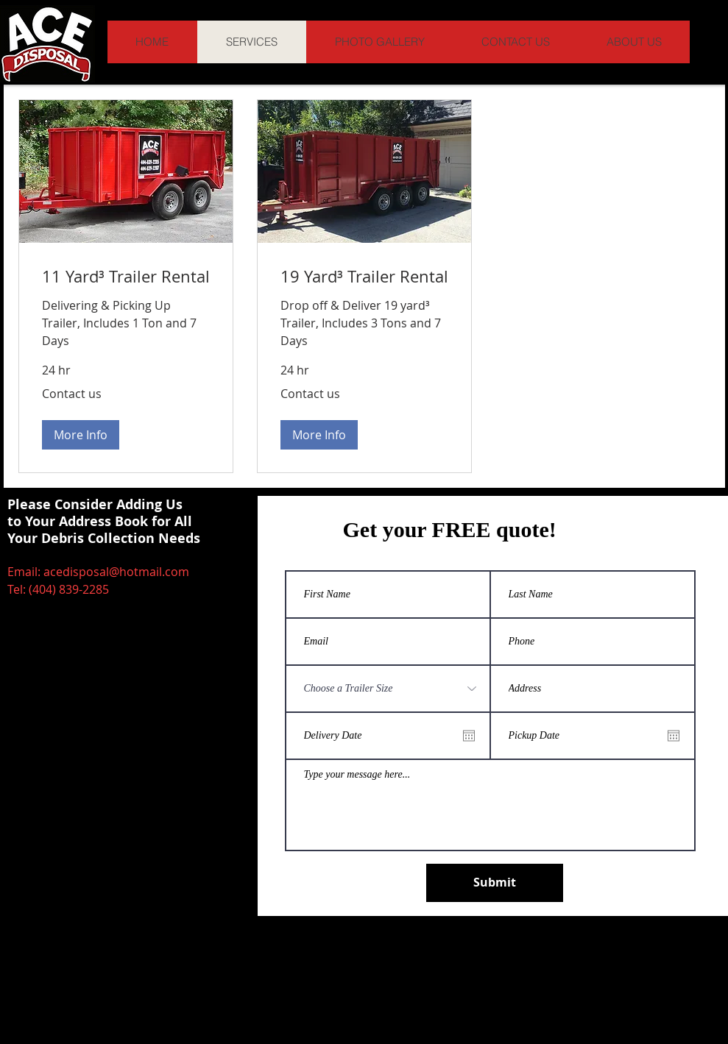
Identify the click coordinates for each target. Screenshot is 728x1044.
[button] (80, 435)
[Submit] (494, 883)
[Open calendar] (469, 736)
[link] (126, 276)
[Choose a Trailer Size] (388, 688)
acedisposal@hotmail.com (116, 572)
